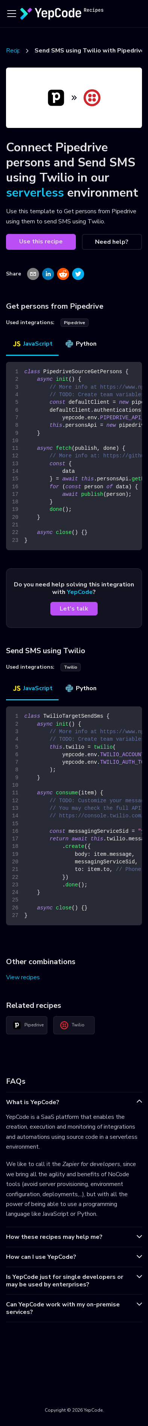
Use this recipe (41, 241)
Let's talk (74, 609)
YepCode (80, 592)
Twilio (72, 1025)
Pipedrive (28, 1025)
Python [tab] (81, 344)
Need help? (111, 242)
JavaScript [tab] (32, 344)
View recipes (23, 977)
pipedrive (74, 323)
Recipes (16, 50)
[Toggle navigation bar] (11, 13)
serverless (35, 193)
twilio (70, 667)
